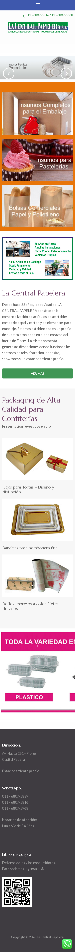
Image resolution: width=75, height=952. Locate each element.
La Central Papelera (50, 937)
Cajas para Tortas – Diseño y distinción (28, 490)
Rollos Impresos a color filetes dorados (30, 606)
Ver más (37, 373)
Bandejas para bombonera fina (30, 547)
